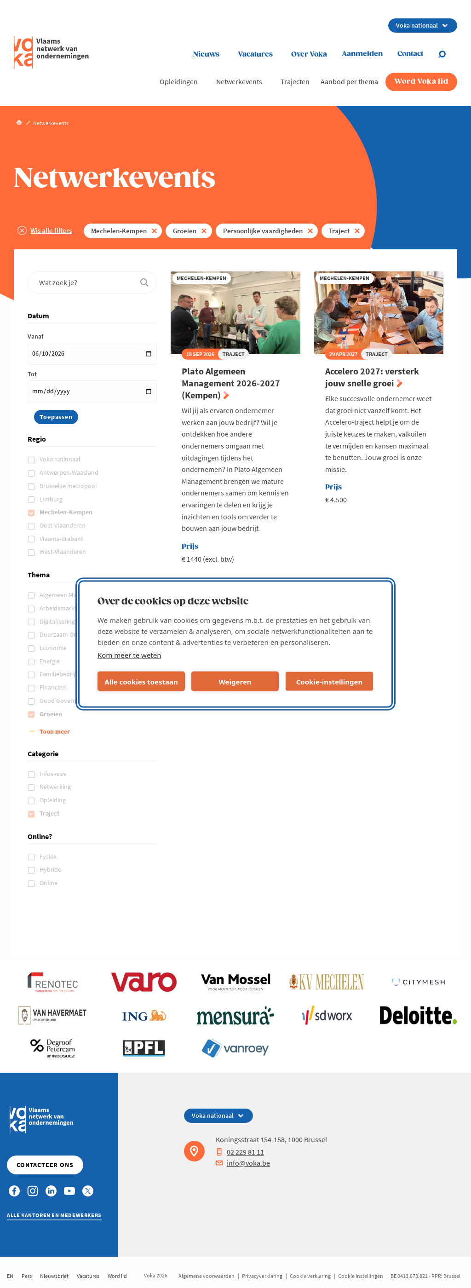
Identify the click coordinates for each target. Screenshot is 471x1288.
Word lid (117, 1275)
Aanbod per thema (349, 81)
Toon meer (55, 731)
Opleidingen (179, 81)
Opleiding (53, 800)
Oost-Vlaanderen (63, 525)
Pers (27, 1275)
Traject (339, 230)
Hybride (51, 869)
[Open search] (447, 54)
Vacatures (255, 54)
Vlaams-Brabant (62, 539)
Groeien (184, 230)
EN (10, 1275)
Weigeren (234, 681)
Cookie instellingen (360, 1275)
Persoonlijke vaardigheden (263, 230)
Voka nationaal (61, 459)
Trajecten (295, 81)
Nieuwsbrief (54, 1275)
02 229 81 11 (240, 1151)
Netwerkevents (239, 81)
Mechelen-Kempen (119, 230)
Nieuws (206, 54)
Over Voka (309, 54)
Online (49, 883)
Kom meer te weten (129, 655)
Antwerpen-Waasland (70, 472)
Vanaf (35, 336)
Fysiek (49, 856)
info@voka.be (243, 1162)
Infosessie (54, 774)
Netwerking (56, 786)
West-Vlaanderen (63, 551)
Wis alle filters (51, 230)
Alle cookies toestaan (141, 681)
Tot (32, 374)
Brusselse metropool (69, 486)
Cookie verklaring (310, 1275)
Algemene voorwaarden (206, 1275)
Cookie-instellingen (329, 681)
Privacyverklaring (262, 1275)
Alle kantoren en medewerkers (54, 1215)
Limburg (52, 499)
